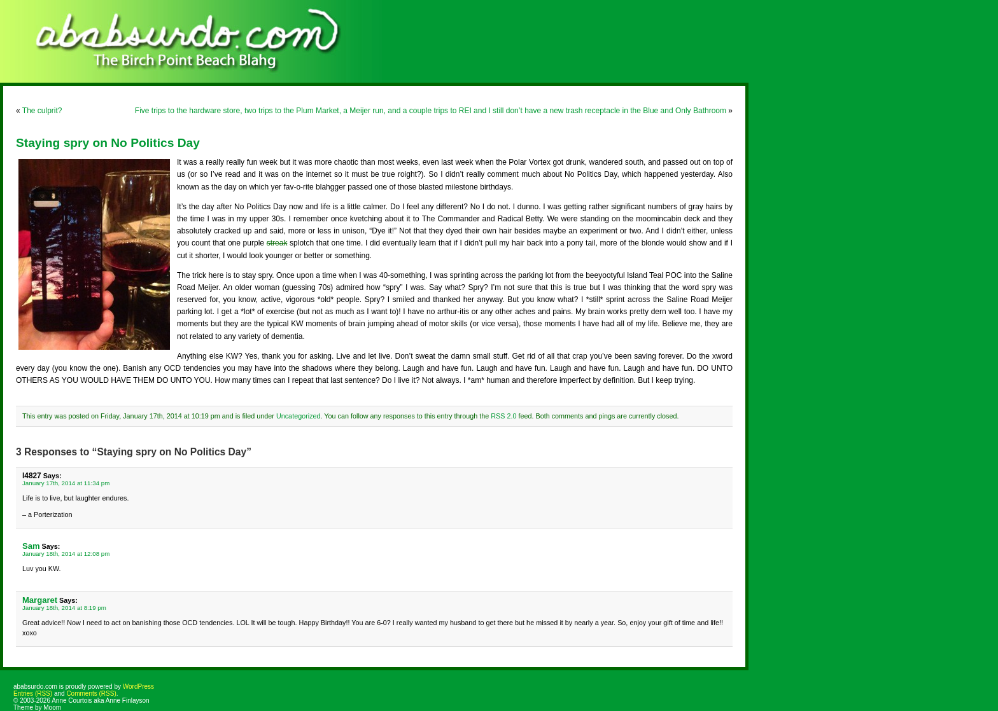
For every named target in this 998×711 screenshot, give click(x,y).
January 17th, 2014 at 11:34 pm (65, 483)
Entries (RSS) (32, 693)
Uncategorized (298, 416)
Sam (31, 546)
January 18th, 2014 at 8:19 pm (64, 607)
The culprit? (42, 110)
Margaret (39, 600)
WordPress (138, 686)
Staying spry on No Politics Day (108, 142)
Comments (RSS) (91, 693)
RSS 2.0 (503, 416)
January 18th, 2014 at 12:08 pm (65, 553)
